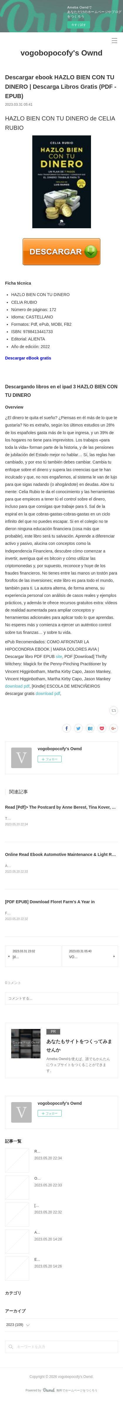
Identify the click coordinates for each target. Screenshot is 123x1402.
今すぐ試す (78, 24)
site (59, 656)
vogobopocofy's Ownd (61, 52)
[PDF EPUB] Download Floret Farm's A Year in (50, 902)
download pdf (17, 686)
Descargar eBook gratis (28, 358)
